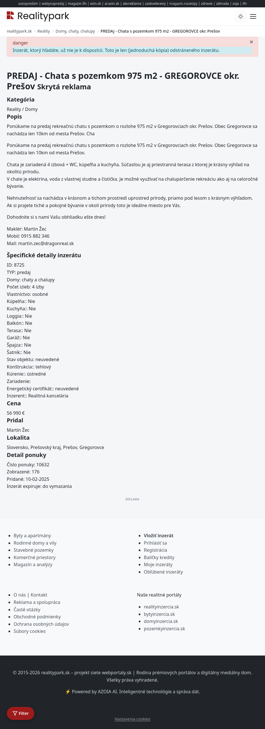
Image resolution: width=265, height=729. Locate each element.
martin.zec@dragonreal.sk (46, 243)
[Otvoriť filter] (20, 713)
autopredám (28, 3)
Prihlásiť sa (155, 543)
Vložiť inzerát (159, 535)
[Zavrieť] (251, 41)
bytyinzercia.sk (159, 614)
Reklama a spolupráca (37, 602)
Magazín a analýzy (33, 564)
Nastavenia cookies (132, 719)
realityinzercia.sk (161, 607)
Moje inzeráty (158, 564)
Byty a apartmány (32, 535)
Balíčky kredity (159, 557)
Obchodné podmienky (37, 617)
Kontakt (39, 595)
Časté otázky (27, 609)
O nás (20, 595)
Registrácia (155, 550)
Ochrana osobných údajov (41, 624)
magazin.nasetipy (183, 3)
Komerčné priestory (34, 557)
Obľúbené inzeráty (163, 572)
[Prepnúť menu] (253, 16)
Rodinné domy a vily (35, 543)
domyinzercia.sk (161, 621)
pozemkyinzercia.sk (164, 628)
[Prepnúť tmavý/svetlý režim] (241, 16)
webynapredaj (53, 3)
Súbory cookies (30, 631)
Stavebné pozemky (34, 550)
